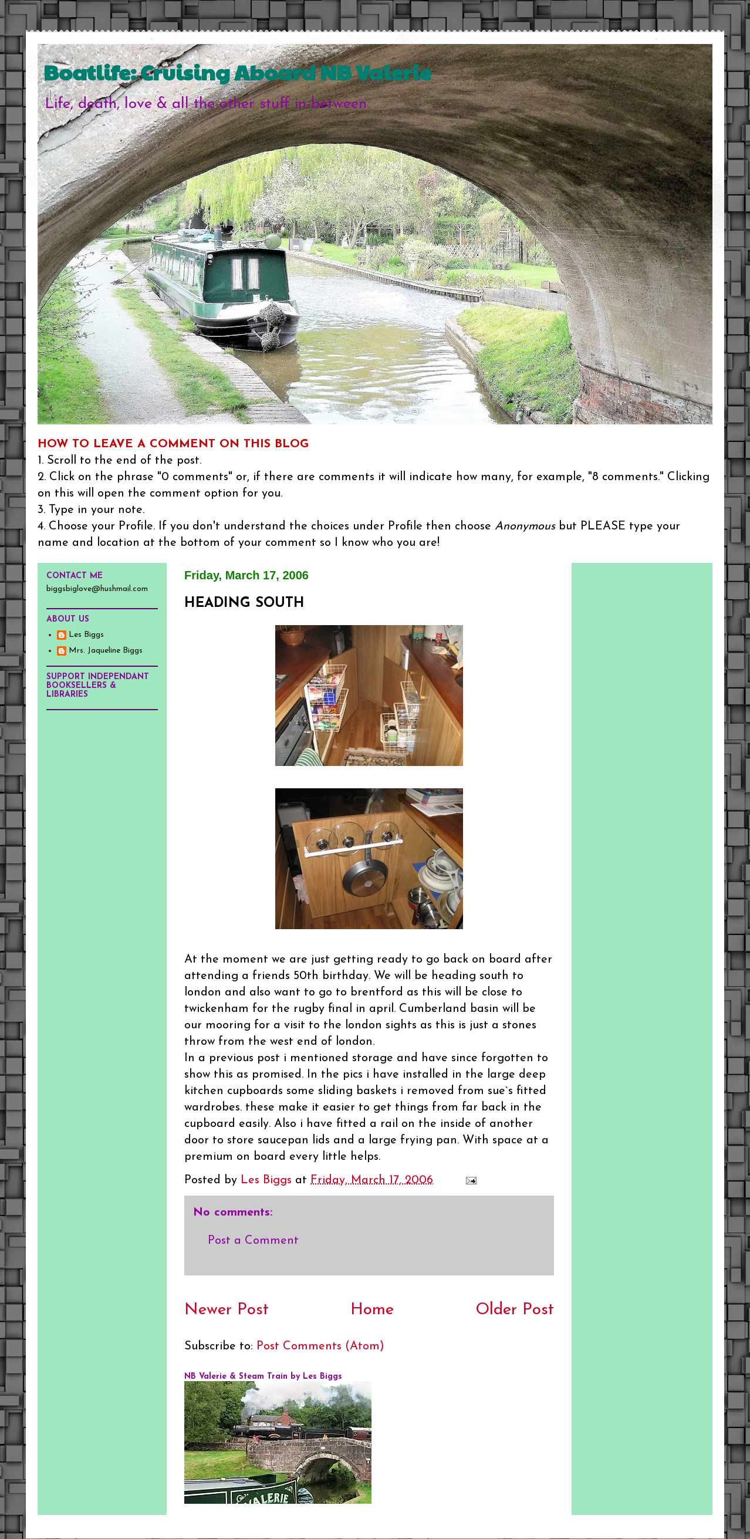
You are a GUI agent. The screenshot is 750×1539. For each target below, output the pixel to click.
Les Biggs (86, 634)
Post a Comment (253, 1241)
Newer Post (226, 1310)
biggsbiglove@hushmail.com (97, 589)
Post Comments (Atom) (320, 1346)
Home (372, 1310)
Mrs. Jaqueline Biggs (106, 650)
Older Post (514, 1310)
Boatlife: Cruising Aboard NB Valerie (237, 71)
